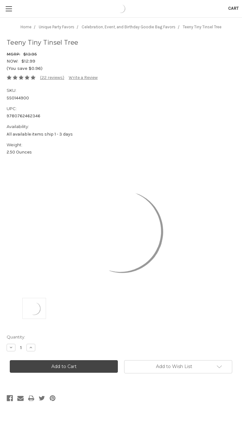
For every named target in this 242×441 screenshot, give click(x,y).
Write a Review (83, 77)
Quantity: (16, 336)
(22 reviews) (52, 77)
